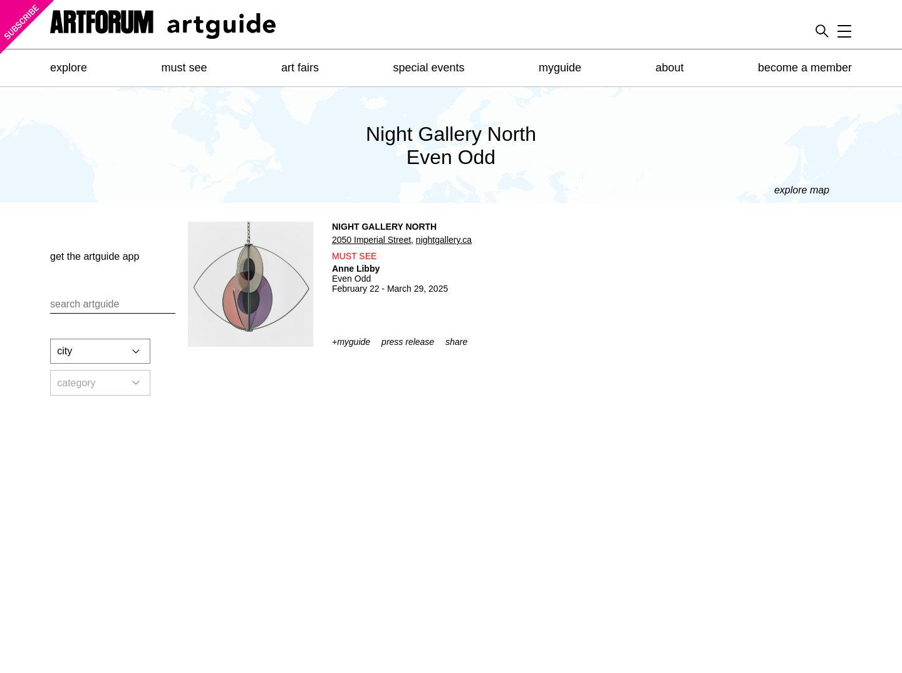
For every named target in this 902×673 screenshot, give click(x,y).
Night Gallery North (384, 227)
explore (68, 67)
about (669, 67)
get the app (94, 256)
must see (184, 67)
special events (428, 67)
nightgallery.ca (444, 240)
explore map (801, 190)
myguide (560, 67)
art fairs (300, 67)
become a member (805, 67)
